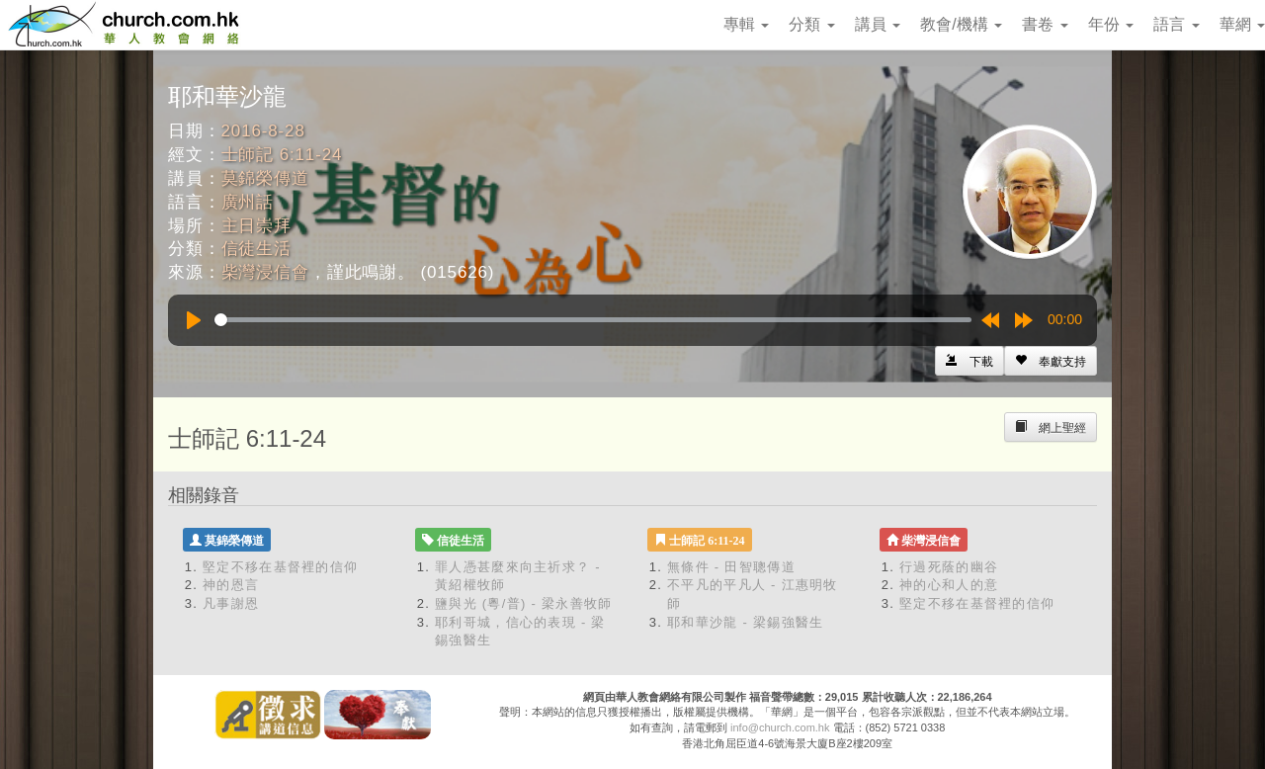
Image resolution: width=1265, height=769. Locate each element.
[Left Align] (1050, 361)
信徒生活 (256, 248)
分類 (811, 24)
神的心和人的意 (948, 584)
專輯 (746, 24)
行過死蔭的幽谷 (948, 566)
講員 (877, 24)
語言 (1176, 24)
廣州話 (248, 202)
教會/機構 (961, 24)
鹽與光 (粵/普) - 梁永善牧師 (524, 603)
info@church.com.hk (779, 727)
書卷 (1044, 24)
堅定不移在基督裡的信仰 (280, 566)
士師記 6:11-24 (282, 154)
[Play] (194, 320)
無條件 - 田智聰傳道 (731, 566)
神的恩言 (231, 584)
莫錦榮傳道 (265, 178)
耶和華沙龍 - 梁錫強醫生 (745, 622)
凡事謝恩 (231, 603)
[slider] (592, 319)
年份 (1111, 24)
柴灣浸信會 (265, 272)
